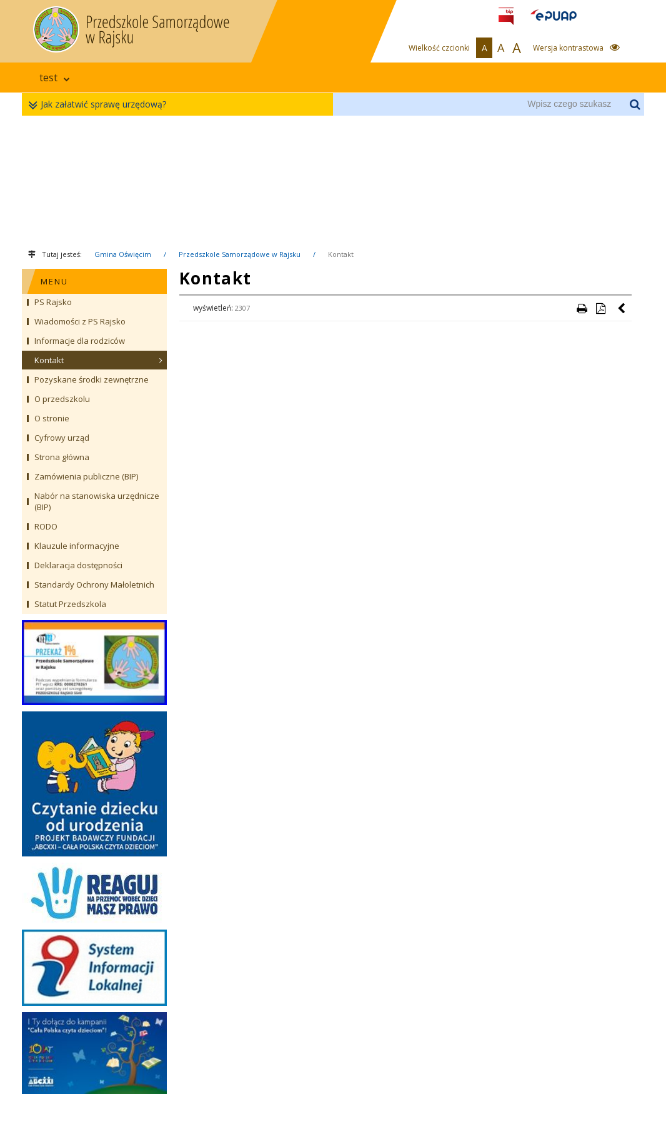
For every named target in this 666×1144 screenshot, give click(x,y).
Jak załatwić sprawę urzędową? (100, 105)
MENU (54, 281)
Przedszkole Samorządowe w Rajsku (240, 254)
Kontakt (341, 254)
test (54, 77)
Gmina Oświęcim (122, 254)
